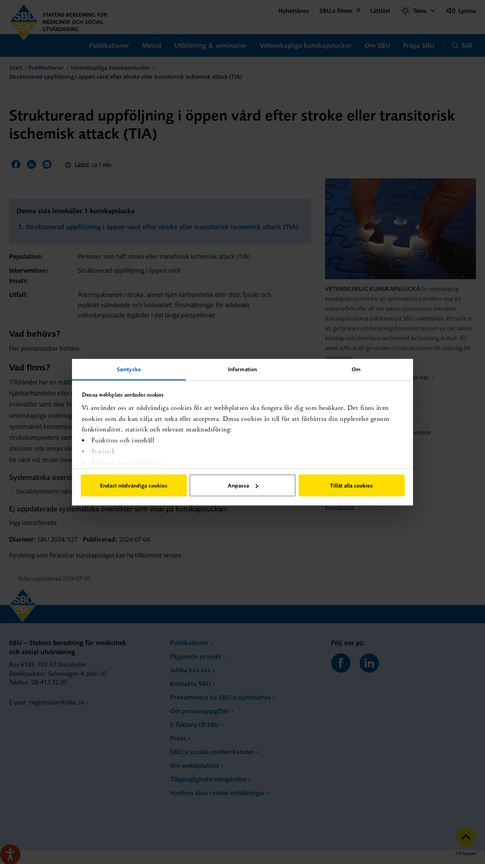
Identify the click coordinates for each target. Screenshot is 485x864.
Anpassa (243, 485)
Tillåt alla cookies (351, 485)
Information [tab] (242, 369)
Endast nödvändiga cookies (133, 485)
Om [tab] (356, 369)
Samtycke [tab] (129, 369)
